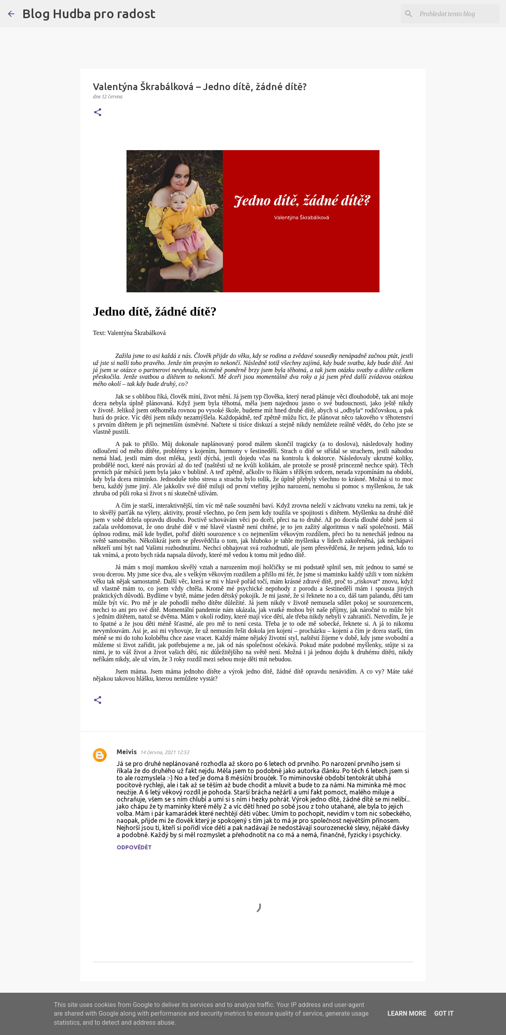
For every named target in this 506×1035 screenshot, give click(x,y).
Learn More (406, 1013)
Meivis (127, 751)
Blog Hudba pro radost (88, 13)
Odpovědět (134, 847)
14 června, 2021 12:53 (164, 752)
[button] (97, 112)
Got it (443, 1013)
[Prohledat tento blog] (458, 13)
